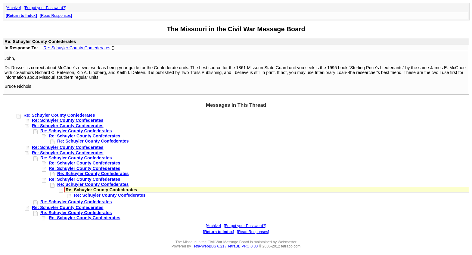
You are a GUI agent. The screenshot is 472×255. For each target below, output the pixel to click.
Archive (13, 7)
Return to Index (21, 15)
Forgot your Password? (45, 7)
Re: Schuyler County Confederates (76, 47)
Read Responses (56, 15)
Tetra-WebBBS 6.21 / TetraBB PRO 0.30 (225, 246)
